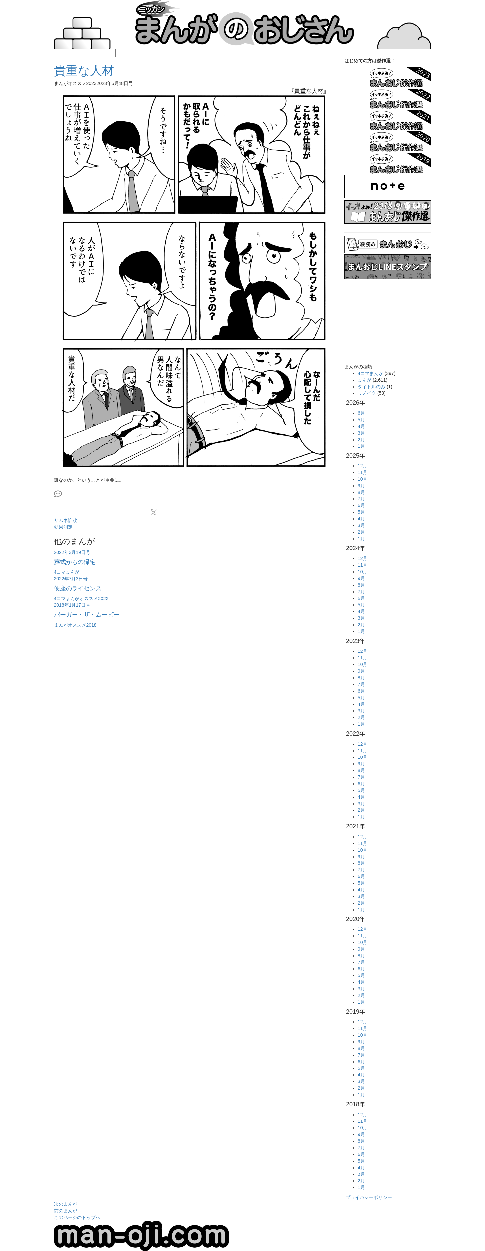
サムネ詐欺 (65, 520)
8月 (361, 492)
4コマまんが (370, 373)
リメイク (367, 393)
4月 (361, 426)
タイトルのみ (371, 386)
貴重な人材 (84, 70)
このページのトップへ (77, 1217)
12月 (362, 465)
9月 (361, 485)
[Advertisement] (194, 648)
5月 (361, 419)
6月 (361, 413)
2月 (361, 439)
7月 (361, 498)
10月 (362, 479)
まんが (364, 380)
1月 (361, 446)
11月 (362, 472)
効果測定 (63, 527)
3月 (361, 433)
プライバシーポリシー (369, 1197)
